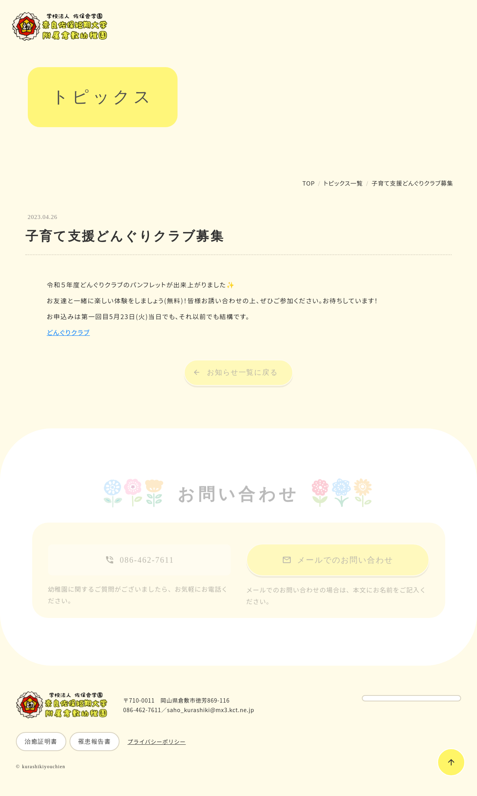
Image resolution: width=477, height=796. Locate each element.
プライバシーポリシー (156, 742)
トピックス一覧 (343, 183)
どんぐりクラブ (68, 332)
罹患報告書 (94, 741)
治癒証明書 (41, 741)
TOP (308, 183)
